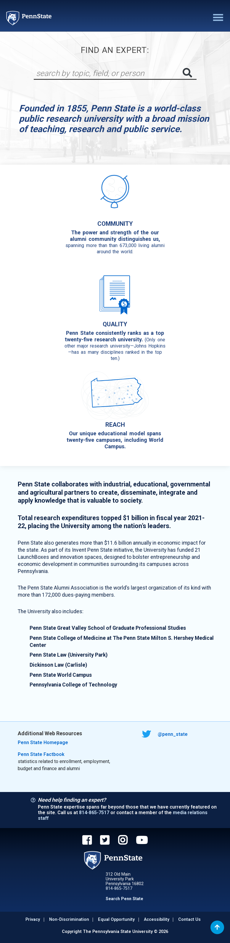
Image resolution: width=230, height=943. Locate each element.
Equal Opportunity (116, 919)
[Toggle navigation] (217, 18)
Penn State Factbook (41, 754)
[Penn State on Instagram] (122, 841)
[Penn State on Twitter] (104, 841)
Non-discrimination (69, 919)
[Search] (108, 73)
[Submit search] (187, 73)
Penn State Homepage (43, 742)
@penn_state (165, 734)
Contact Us (189, 919)
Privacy (32, 919)
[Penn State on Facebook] (86, 841)
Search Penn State (124, 898)
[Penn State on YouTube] (142, 841)
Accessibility (156, 919)
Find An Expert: (115, 50)
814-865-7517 (94, 812)
